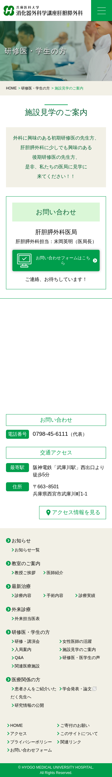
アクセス (18, 733)
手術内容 (55, 595)
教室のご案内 (26, 563)
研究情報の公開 (29, 705)
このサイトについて (79, 733)
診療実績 (87, 595)
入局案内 (23, 649)
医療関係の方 (26, 679)
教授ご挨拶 (25, 572)
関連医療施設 (27, 666)
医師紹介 (55, 572)
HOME (16, 725)
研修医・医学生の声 (81, 657)
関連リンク (70, 741)
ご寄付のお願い (75, 725)
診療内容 (23, 595)
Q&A (19, 657)
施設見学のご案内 (79, 649)
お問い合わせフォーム (31, 750)
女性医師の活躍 (77, 641)
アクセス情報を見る (72, 512)
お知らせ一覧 (27, 549)
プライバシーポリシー (31, 741)
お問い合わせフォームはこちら (53, 260)
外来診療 (21, 609)
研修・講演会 (27, 641)
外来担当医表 (27, 618)
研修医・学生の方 (31, 632)
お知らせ (21, 540)
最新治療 (21, 586)
